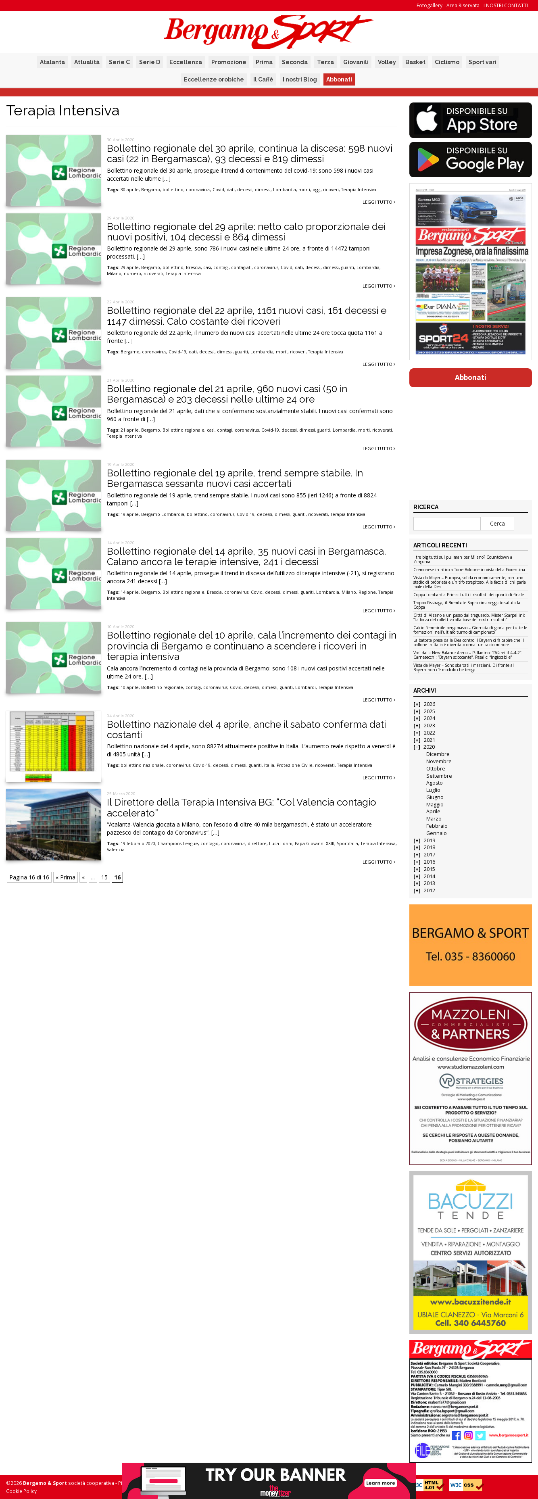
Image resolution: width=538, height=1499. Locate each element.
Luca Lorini (280, 843)
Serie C (119, 62)
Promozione (228, 62)
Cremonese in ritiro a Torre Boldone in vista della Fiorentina (469, 570)
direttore (257, 843)
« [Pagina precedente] (83, 877)
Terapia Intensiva (358, 189)
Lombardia (284, 189)
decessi (244, 189)
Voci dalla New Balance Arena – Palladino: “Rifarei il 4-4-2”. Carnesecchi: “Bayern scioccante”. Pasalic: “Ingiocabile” (467, 655)
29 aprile (130, 267)
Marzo (434, 818)
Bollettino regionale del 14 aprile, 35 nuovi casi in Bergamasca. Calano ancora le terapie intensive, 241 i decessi (246, 556)
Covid (218, 189)
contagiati (241, 267)
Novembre (439, 761)
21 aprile (130, 430)
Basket (415, 62)
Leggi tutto (379, 202)
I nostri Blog (300, 79)
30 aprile (130, 189)
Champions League (178, 843)
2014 (429, 876)
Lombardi (305, 687)
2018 (429, 847)
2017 (429, 854)
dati (231, 189)
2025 (429, 711)
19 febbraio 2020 (138, 843)
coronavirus (198, 189)
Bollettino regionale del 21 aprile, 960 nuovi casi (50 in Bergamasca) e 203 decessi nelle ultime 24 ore (227, 394)
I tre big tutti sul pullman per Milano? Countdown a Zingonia (462, 559)
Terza (325, 62)
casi (207, 267)
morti (304, 189)
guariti (347, 267)
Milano (114, 273)
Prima (264, 62)
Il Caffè (263, 79)
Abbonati (339, 79)
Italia (269, 765)
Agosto (434, 782)
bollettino (173, 189)
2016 (429, 861)
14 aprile (130, 592)
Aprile (433, 811)
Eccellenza (185, 62)
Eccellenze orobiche (214, 79)
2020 (429, 746)
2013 (429, 883)
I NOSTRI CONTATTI (506, 5)
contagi (221, 267)
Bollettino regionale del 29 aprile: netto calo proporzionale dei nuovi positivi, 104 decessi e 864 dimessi (246, 232)
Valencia (116, 849)
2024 (429, 718)
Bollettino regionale (183, 430)
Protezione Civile (295, 765)
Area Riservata (463, 5)
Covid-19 (177, 352)
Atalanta (52, 62)
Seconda (295, 62)
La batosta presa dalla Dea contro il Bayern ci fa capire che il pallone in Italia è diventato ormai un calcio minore (468, 642)
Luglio (433, 790)
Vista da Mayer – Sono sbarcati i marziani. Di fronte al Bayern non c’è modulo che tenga (463, 667)
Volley (387, 62)
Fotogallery (429, 5)
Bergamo (150, 189)
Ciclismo (447, 62)
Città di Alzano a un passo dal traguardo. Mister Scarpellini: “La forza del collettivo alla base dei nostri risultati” (469, 617)
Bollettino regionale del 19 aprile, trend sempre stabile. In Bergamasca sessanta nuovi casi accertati (235, 478)
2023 (429, 725)
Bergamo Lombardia (162, 514)
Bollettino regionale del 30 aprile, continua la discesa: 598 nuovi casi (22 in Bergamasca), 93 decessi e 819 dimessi (249, 153)
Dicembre (438, 754)
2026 (429, 704)
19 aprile (130, 514)
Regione (367, 592)
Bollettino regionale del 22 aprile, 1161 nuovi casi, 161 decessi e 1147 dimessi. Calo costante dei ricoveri (246, 316)
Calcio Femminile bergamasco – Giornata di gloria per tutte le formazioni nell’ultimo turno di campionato (470, 630)
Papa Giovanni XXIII (314, 843)
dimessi (263, 189)
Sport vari (482, 62)
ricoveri (331, 189)
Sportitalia (347, 843)
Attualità (87, 62)
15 (104, 877)
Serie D (149, 62)
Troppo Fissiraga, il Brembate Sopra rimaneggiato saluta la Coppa (466, 605)
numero (132, 273)
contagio (209, 843)
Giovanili (356, 62)
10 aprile (130, 687)
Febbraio (437, 826)
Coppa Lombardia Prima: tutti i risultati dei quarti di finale (468, 595)
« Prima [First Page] (65, 877)
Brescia (193, 267)
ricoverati (153, 273)
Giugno (435, 797)
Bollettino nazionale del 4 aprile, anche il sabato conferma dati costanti (246, 729)
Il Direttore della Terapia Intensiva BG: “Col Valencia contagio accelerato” (241, 807)
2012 (429, 890)
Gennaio (436, 833)
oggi (317, 189)
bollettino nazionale (142, 765)
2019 (429, 840)
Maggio (435, 804)
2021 (429, 740)
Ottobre (435, 768)
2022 (429, 732)
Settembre (439, 775)
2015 (429, 869)
